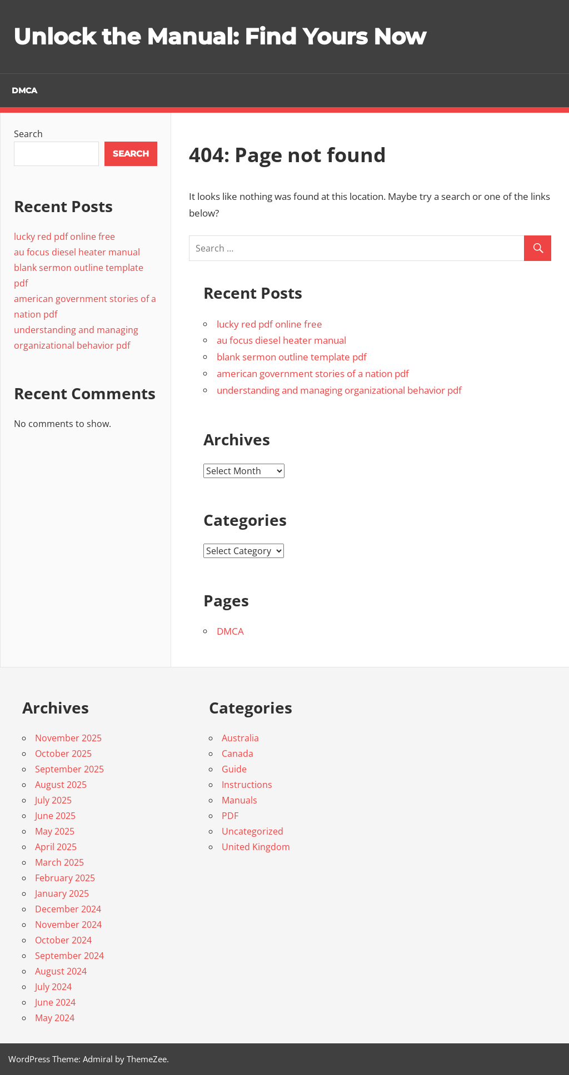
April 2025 (56, 847)
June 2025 (55, 816)
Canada (237, 753)
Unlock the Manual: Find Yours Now (219, 36)
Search (28, 134)
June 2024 (55, 1002)
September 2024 (69, 956)
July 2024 (53, 987)
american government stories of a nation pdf (313, 373)
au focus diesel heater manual (281, 340)
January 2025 (62, 893)
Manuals (239, 800)
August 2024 (61, 971)
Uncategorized (252, 831)
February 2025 (65, 878)
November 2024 (68, 924)
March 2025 (59, 862)
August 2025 (61, 784)
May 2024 (54, 1018)
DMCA (24, 91)
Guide (234, 769)
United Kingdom (256, 847)
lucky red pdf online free (269, 324)
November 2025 (68, 738)
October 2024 (63, 940)
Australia (240, 738)
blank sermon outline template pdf (292, 356)
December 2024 (68, 909)
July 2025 (53, 800)
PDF (230, 816)
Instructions (247, 784)
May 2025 (54, 831)
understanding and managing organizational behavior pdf (339, 390)
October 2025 (63, 753)
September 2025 (69, 769)
